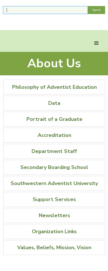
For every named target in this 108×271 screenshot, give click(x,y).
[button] (96, 43)
